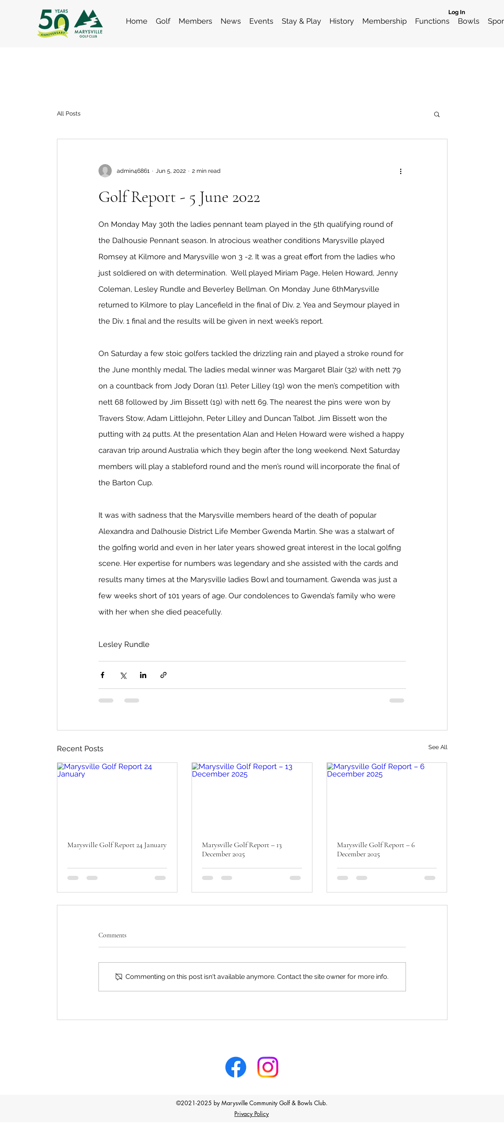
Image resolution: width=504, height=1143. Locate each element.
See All (437, 747)
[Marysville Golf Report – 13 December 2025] (252, 796)
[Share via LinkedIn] (143, 675)
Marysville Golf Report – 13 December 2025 (242, 849)
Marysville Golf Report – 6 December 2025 (376, 849)
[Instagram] (268, 1067)
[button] (437, 114)
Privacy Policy (251, 1114)
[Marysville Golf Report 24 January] (117, 796)
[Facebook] (236, 1067)
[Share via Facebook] (102, 675)
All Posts (69, 113)
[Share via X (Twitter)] (123, 675)
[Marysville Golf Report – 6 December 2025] (387, 796)
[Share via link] (163, 675)
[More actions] (401, 171)
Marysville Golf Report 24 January (117, 844)
